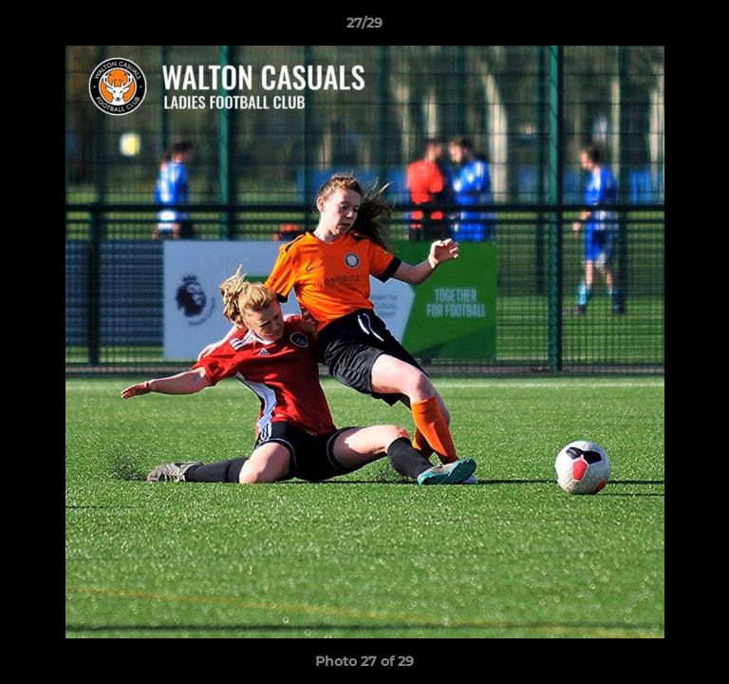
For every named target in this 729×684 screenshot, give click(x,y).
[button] (706, 27)
